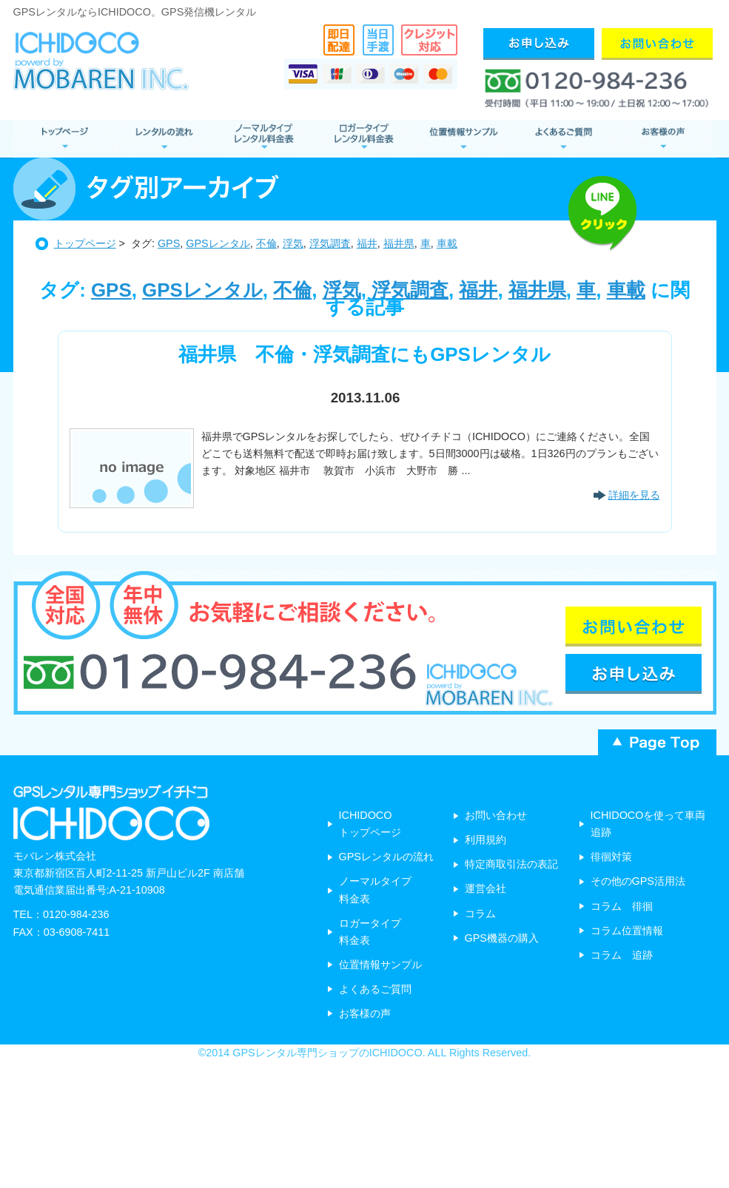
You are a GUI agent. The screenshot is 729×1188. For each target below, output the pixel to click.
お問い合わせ (496, 815)
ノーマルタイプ (263, 139)
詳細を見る (634, 495)
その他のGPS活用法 (638, 881)
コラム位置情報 (627, 930)
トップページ (85, 243)
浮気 (293, 243)
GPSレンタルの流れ (386, 857)
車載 (447, 243)
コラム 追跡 (622, 955)
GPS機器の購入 (502, 938)
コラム (480, 913)
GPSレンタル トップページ (63, 139)
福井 (367, 243)
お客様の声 (663, 139)
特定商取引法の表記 (511, 864)
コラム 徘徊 (622, 906)
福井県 (398, 243)
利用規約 (485, 840)
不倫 (266, 243)
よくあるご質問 (563, 139)
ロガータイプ (363, 139)
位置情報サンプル (463, 139)
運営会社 (485, 888)
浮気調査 (330, 243)
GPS (169, 243)
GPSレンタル (217, 243)
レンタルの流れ (163, 139)
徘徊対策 (611, 857)
